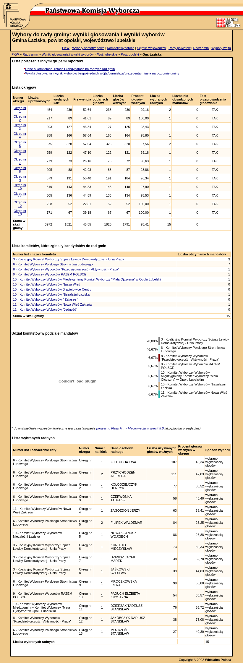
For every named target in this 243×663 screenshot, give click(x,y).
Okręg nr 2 (20, 118)
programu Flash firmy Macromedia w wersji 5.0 (130, 428)
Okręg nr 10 (20, 186)
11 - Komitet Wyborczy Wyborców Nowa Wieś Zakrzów (52, 304)
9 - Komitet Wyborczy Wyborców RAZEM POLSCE (49, 274)
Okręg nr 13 (20, 212)
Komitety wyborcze (120, 48)
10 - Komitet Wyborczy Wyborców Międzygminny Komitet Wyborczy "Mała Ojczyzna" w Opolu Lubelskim (88, 279)
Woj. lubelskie (107, 54)
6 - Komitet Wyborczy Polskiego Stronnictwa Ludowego (53, 264)
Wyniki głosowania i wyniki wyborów (67, 54)
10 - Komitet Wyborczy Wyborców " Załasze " (45, 299)
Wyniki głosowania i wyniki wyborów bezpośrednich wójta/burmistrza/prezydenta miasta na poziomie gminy (102, 73)
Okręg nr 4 (20, 135)
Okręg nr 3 (20, 126)
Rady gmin (201, 48)
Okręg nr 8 (20, 169)
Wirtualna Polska (218, 660)
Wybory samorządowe (88, 48)
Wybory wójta (221, 48)
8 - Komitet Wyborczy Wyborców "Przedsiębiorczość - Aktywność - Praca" (66, 269)
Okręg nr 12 (20, 204)
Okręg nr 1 (20, 109)
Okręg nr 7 (20, 161)
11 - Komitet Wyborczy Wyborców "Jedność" (45, 309)
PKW (65, 48)
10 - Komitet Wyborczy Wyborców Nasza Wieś (46, 284)
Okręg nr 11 (20, 195)
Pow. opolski (130, 54)
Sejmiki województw (151, 48)
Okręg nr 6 (20, 152)
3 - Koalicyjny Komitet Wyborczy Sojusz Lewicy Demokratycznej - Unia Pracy (68, 259)
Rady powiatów (180, 48)
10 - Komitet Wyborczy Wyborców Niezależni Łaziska (51, 294)
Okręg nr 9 (20, 178)
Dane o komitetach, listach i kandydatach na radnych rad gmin (70, 69)
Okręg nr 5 (20, 143)
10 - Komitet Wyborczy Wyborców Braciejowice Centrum (53, 289)
